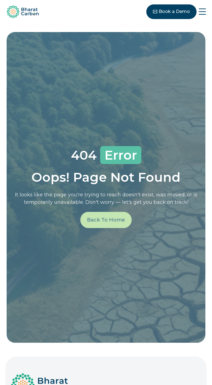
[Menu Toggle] (202, 11)
